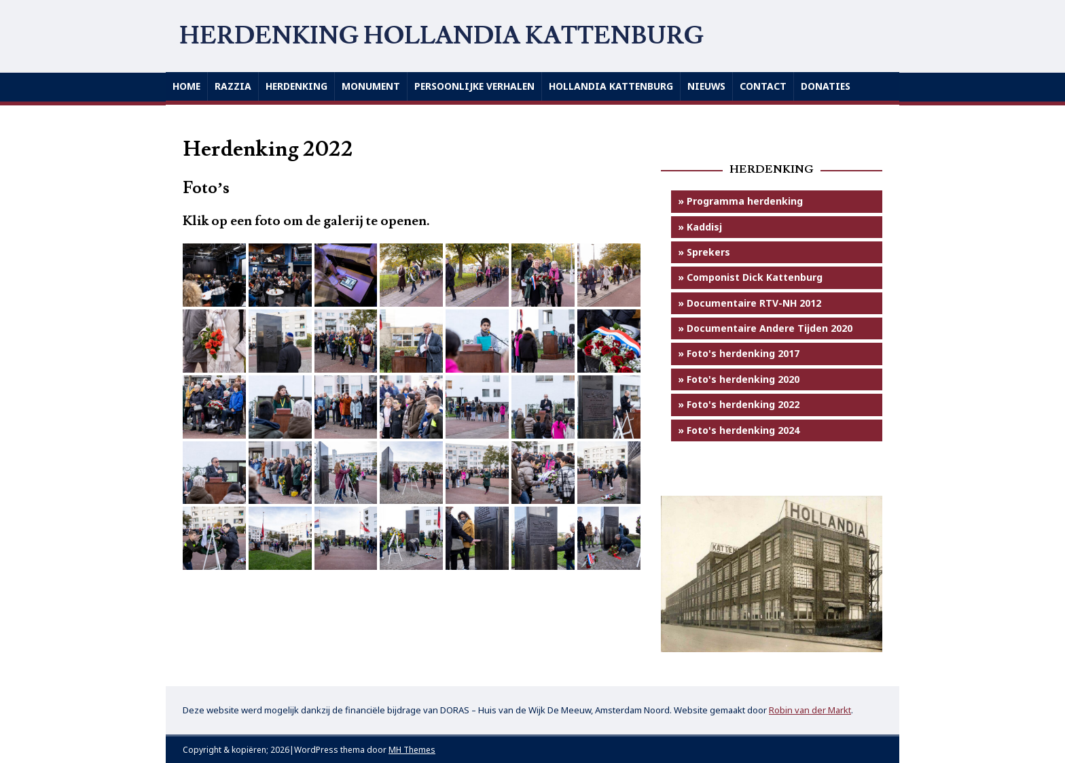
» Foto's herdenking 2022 (738, 404)
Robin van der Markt (810, 710)
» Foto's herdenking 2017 (738, 353)
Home (187, 86)
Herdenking (297, 86)
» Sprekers (704, 251)
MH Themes (412, 750)
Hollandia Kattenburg (616, 86)
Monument (373, 86)
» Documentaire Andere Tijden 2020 (765, 328)
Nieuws (713, 86)
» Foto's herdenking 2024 (738, 430)
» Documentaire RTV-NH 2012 (749, 302)
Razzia (233, 86)
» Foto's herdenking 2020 (738, 379)
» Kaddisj (700, 226)
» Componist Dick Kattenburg (750, 277)
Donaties (833, 86)
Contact (770, 86)
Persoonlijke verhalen (478, 86)
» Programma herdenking (740, 200)
